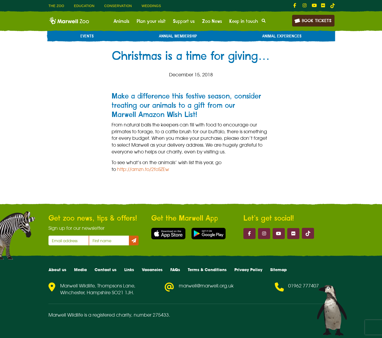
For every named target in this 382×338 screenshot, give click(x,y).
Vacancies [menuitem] (152, 269)
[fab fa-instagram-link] (305, 5)
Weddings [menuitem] (151, 6)
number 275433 (151, 315)
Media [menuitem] (80, 269)
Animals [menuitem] (121, 21)
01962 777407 (303, 286)
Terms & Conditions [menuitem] (207, 269)
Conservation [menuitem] (118, 6)
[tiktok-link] (332, 5)
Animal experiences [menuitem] (282, 36)
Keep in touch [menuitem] (243, 21)
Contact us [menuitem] (105, 269)
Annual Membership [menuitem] (178, 36)
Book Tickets (312, 20)
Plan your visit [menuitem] (151, 21)
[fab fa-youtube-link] (314, 5)
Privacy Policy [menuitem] (248, 269)
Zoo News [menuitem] (212, 21)
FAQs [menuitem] (175, 269)
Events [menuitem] (87, 36)
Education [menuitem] (84, 6)
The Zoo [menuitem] (56, 6)
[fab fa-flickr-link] (323, 5)
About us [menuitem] (57, 269)
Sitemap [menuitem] (278, 269)
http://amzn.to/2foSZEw (143, 169)
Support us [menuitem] (184, 21)
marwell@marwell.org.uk (206, 286)
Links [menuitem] (129, 269)
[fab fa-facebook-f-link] (295, 5)
